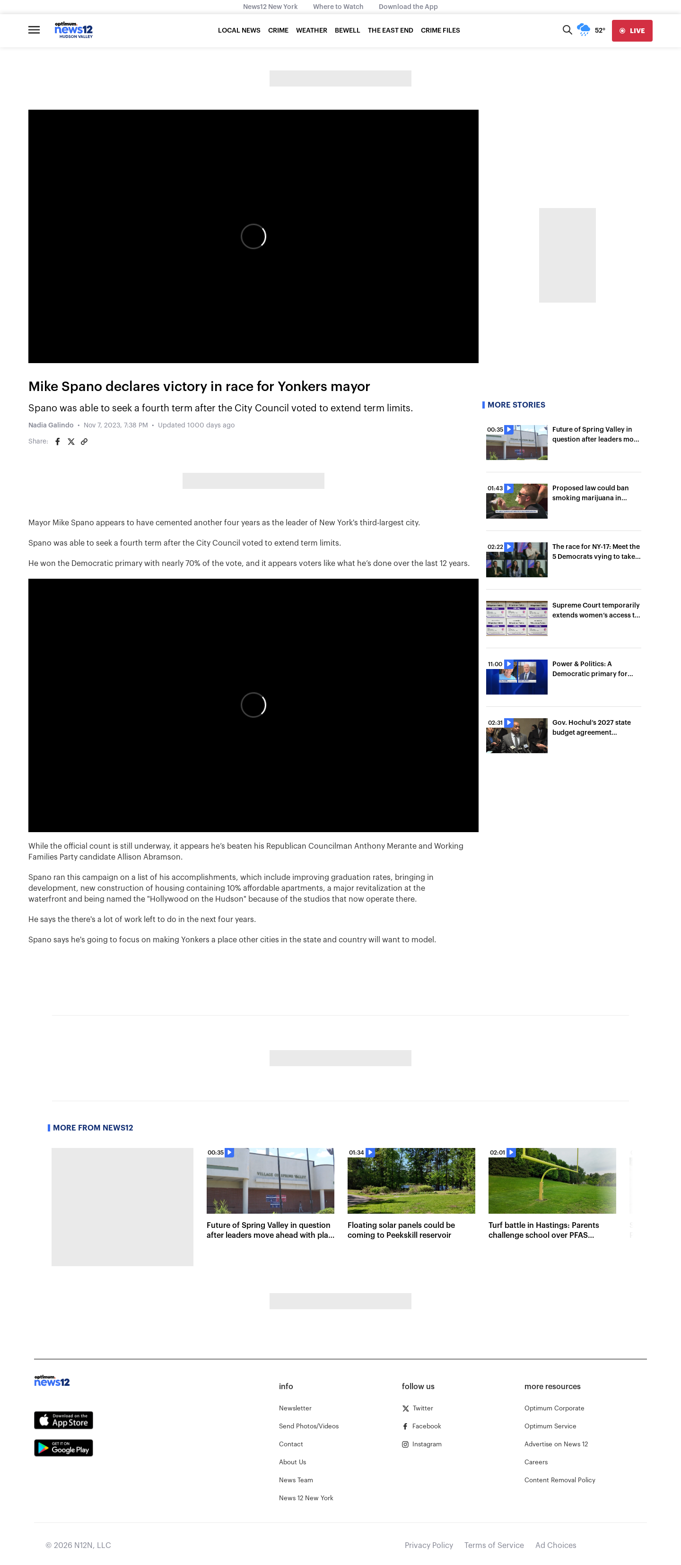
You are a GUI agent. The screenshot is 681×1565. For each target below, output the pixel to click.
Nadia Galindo (51, 425)
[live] (632, 31)
